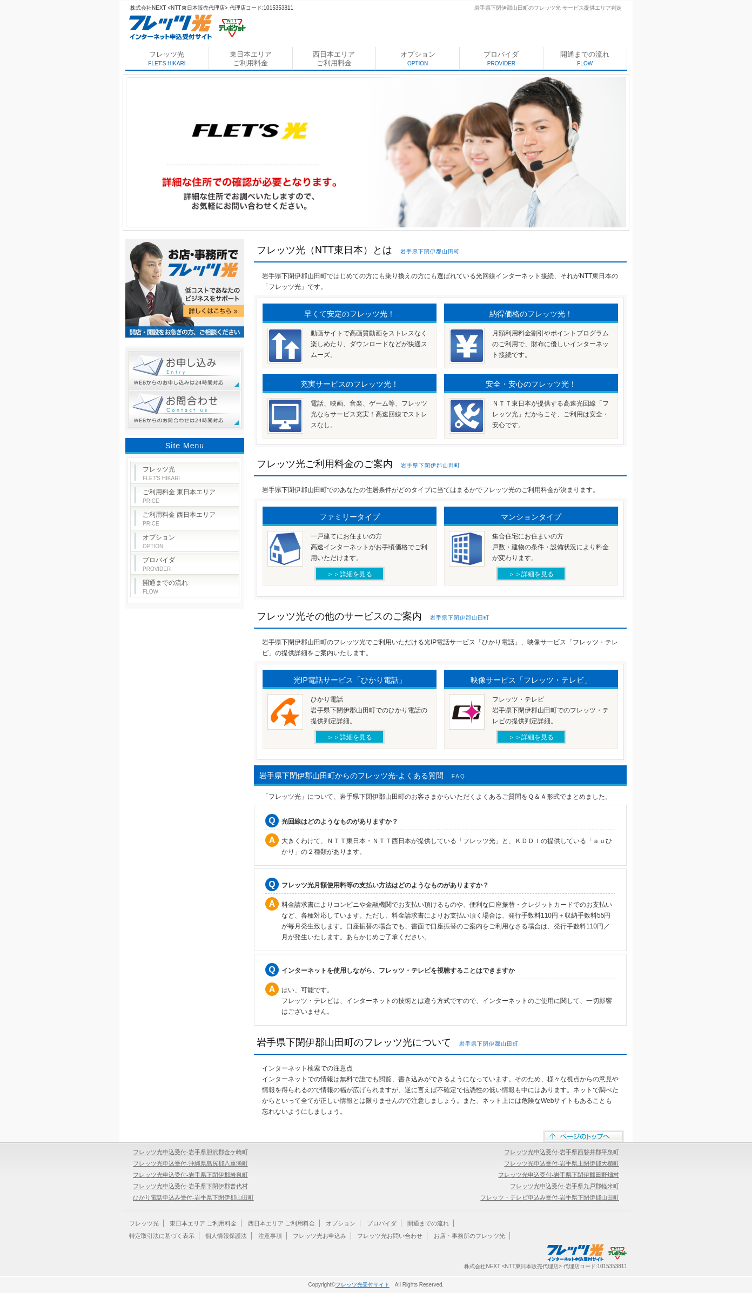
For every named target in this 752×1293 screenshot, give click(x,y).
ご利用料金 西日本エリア (179, 519)
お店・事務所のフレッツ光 (469, 1236)
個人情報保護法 (226, 1236)
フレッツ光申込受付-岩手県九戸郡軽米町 (564, 1186)
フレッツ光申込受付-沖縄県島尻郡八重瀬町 (190, 1163)
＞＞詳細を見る (349, 574)
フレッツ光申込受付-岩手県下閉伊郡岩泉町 (190, 1174)
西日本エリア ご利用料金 (334, 58)
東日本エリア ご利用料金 (251, 58)
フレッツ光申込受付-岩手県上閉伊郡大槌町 (561, 1163)
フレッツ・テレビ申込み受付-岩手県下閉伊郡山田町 (549, 1197)
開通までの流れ (584, 58)
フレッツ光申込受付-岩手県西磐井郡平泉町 (561, 1152)
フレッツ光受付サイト (362, 1285)
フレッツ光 (166, 58)
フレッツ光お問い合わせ (389, 1236)
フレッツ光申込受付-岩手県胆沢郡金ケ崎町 (190, 1152)
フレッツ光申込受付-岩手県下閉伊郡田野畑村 (558, 1174)
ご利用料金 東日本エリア (179, 496)
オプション (417, 58)
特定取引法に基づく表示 (161, 1236)
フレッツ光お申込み (319, 1236)
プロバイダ (501, 58)
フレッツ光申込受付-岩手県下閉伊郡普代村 (190, 1186)
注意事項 (270, 1236)
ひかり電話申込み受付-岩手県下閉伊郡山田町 (193, 1197)
